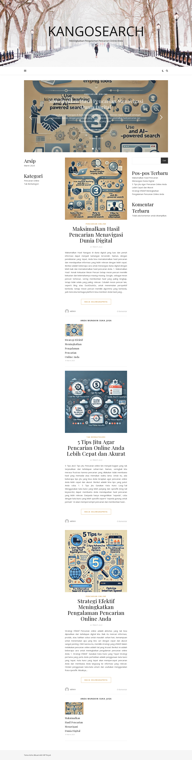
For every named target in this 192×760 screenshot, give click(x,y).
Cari (164, 161)
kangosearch (96, 31)
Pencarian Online (96, 94)
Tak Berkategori (31, 183)
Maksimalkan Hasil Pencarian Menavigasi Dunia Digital (96, 104)
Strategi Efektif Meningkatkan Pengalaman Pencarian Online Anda (74, 348)
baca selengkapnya (96, 129)
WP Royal (47, 755)
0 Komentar (122, 311)
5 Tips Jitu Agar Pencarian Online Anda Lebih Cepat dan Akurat (96, 447)
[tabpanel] (96, 116)
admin (73, 311)
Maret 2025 (29, 165)
